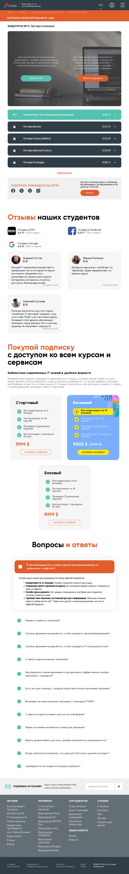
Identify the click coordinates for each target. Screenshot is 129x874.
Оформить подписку (35, 452)
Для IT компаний (78, 810)
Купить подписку (93, 78)
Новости (73, 839)
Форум (10, 844)
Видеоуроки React (48, 850)
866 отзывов (33, 246)
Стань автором (77, 806)
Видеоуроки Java (48, 828)
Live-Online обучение (18, 832)
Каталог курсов (15, 813)
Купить (90, 193)
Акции (72, 835)
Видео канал (14, 836)
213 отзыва (32, 232)
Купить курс (36, 78)
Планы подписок (16, 821)
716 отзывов (93, 232)
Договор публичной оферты (65, 865)
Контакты (102, 810)
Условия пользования (13, 865)
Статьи (11, 840)
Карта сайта (83, 865)
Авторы (101, 818)
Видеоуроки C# (47, 817)
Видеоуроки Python (49, 813)
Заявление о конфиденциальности (37, 865)
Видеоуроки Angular (49, 846)
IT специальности (17, 817)
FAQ (99, 814)
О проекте (103, 806)
